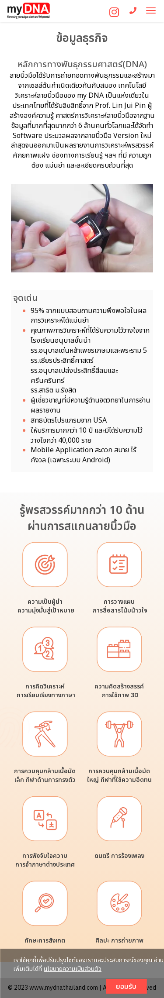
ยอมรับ (126, 986)
